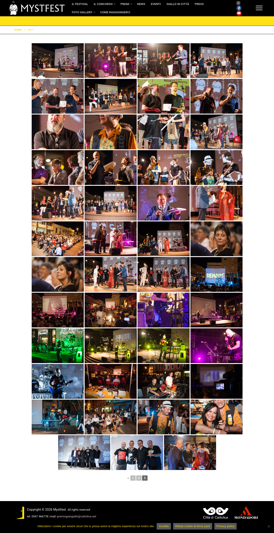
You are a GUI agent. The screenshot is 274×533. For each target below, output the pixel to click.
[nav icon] (259, 8)
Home (18, 29)
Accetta (164, 526)
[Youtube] (238, 13)
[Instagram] (238, 3)
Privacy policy (226, 526)
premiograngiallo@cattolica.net (76, 516)
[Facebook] (238, 8)
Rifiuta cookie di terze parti (192, 526)
